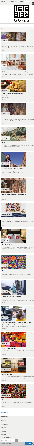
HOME (2, 28)
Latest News (3, 427)
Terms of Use (3, 434)
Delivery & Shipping (4, 425)
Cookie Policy (3, 432)
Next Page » (4, 412)
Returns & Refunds (4, 424)
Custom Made (3, 420)
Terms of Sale (3, 436)
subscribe (29, 3)
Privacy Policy (3, 431)
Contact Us (3, 419)
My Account (24, 3)
